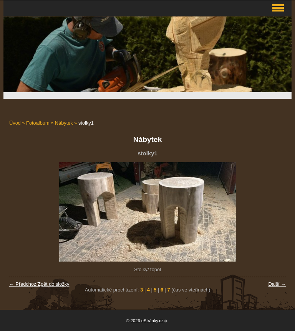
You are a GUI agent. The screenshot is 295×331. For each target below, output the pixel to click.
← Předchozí (23, 284)
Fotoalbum (37, 123)
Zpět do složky (54, 284)
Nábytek (64, 123)
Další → (277, 284)
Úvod (15, 123)
